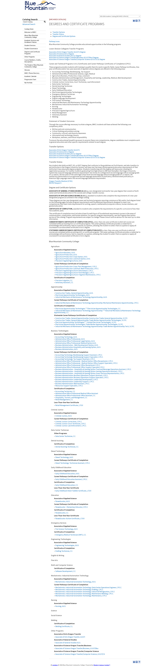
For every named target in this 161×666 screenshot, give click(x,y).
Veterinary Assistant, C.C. (64, 282)
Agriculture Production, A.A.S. (66, 255)
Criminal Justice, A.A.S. (63, 416)
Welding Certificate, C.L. (64, 626)
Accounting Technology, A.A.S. (66, 337)
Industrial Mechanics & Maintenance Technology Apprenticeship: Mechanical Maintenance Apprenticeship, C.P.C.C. (97, 303)
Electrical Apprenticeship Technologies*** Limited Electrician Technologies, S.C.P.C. (86, 322)
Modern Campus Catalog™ (102, 665)
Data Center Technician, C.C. (65, 436)
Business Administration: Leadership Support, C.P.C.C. (74, 381)
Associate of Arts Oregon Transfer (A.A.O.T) (64, 150)
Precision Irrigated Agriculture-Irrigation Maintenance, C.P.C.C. (78, 275)
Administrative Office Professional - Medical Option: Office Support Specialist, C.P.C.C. (86, 363)
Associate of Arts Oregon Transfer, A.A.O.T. (70, 637)
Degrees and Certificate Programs (32, 53)
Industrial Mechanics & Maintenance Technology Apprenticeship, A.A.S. (81, 297)
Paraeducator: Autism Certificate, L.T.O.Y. (70, 518)
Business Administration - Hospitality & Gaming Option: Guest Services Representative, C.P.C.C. (89, 373)
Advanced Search (28, 24)
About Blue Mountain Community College (31, 36)
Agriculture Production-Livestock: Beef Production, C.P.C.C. (77, 268)
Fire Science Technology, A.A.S (66, 529)
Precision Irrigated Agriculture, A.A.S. (68, 261)
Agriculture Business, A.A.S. (65, 252)
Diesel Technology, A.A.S (64, 457)
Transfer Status (58, 34)
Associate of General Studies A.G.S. (68, 643)
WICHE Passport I (55, 183)
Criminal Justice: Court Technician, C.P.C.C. (70, 424)
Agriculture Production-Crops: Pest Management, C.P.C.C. (76, 266)
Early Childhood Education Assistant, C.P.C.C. (71, 479)
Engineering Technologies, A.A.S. (67, 545)
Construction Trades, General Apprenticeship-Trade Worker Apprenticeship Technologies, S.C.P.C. (91, 320)
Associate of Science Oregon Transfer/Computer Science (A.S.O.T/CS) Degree (77, 59)
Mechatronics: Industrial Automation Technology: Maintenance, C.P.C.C (81, 596)
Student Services (30, 45)
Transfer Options (58, 32)
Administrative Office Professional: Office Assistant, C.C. (75, 395)
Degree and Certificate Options (63, 36)
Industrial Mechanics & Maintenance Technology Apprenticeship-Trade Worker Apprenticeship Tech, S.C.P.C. (94, 326)
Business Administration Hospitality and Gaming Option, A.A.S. (78, 347)
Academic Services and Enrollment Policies (31, 41)
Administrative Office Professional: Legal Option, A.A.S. (75, 341)
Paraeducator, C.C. (62, 513)
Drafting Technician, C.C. (64, 551)
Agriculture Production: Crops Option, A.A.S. (71, 257)
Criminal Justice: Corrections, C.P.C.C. (68, 421)
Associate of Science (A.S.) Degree (61, 54)
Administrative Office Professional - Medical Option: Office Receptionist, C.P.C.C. (84, 361)
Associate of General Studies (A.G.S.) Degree (65, 56)
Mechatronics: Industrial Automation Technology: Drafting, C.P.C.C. (79, 589)
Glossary (27, 70)
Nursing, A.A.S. (60, 606)
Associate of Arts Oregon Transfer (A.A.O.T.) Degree (67, 52)
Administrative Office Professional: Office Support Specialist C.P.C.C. (80, 367)
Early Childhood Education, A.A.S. (67, 473)
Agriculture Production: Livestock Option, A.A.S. (72, 259)
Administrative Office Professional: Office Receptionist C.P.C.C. (77, 365)
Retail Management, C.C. (64, 399)
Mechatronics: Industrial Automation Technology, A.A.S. (75, 582)
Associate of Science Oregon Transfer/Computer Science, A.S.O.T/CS (80, 654)
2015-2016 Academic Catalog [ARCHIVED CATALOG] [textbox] (114, 16)
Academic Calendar (30, 76)
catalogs (55, 665)
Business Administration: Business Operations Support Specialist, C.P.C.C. (82, 377)
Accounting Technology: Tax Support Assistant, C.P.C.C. (75, 359)
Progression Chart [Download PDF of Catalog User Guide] (30, 79)
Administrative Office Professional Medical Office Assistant (76, 393)
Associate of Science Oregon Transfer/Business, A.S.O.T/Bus (76, 648)
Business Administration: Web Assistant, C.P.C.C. (72, 383)
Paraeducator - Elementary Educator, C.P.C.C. (71, 507)
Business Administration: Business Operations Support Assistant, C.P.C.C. (81, 375)
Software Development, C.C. (65, 571)
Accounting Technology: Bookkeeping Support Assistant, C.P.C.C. (78, 355)
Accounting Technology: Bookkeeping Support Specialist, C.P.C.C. (79, 357)
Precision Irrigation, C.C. (64, 280)
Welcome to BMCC (30, 32)
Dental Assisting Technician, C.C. (67, 447)
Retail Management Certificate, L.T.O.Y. (69, 405)
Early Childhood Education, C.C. (66, 485)
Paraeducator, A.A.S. (62, 501)
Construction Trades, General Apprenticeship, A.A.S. (74, 293)
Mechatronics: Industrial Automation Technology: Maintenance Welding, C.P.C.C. (84, 594)
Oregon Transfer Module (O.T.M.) (61, 181)
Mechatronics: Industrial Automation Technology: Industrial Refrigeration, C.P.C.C (85, 591)
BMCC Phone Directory (31, 73)
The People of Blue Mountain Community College (33, 66)
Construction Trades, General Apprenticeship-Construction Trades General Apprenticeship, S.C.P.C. (91, 318)
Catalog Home (28, 29)
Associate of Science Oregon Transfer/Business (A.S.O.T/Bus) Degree (74, 57)
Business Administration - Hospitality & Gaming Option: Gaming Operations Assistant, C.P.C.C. (89, 371)
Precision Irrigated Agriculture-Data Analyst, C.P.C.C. (74, 270)
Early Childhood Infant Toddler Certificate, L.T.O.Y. (73, 491)
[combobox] (119, 16)
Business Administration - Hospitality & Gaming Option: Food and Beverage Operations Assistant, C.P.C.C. (93, 369)
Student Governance (31, 49)
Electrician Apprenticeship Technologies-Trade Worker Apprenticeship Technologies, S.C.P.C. (89, 324)
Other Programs (29, 57)
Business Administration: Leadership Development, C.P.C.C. (76, 379)
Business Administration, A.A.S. (66, 349)
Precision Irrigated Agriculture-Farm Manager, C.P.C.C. (74, 273)
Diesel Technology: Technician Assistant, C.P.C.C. (72, 463)
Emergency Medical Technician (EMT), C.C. (70, 535)
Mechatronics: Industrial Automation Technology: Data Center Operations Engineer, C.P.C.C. (88, 587)
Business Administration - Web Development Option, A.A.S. (76, 345)
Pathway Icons (54, 41)
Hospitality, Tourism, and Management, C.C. (71, 397)
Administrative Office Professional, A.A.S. (70, 339)
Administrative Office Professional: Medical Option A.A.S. (75, 343)
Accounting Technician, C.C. (65, 391)
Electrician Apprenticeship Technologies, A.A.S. (72, 295)
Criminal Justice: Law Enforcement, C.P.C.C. (70, 426)
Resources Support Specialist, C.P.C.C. (69, 386)
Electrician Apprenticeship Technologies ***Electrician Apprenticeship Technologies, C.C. (88, 308)
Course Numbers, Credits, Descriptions (32, 61)
